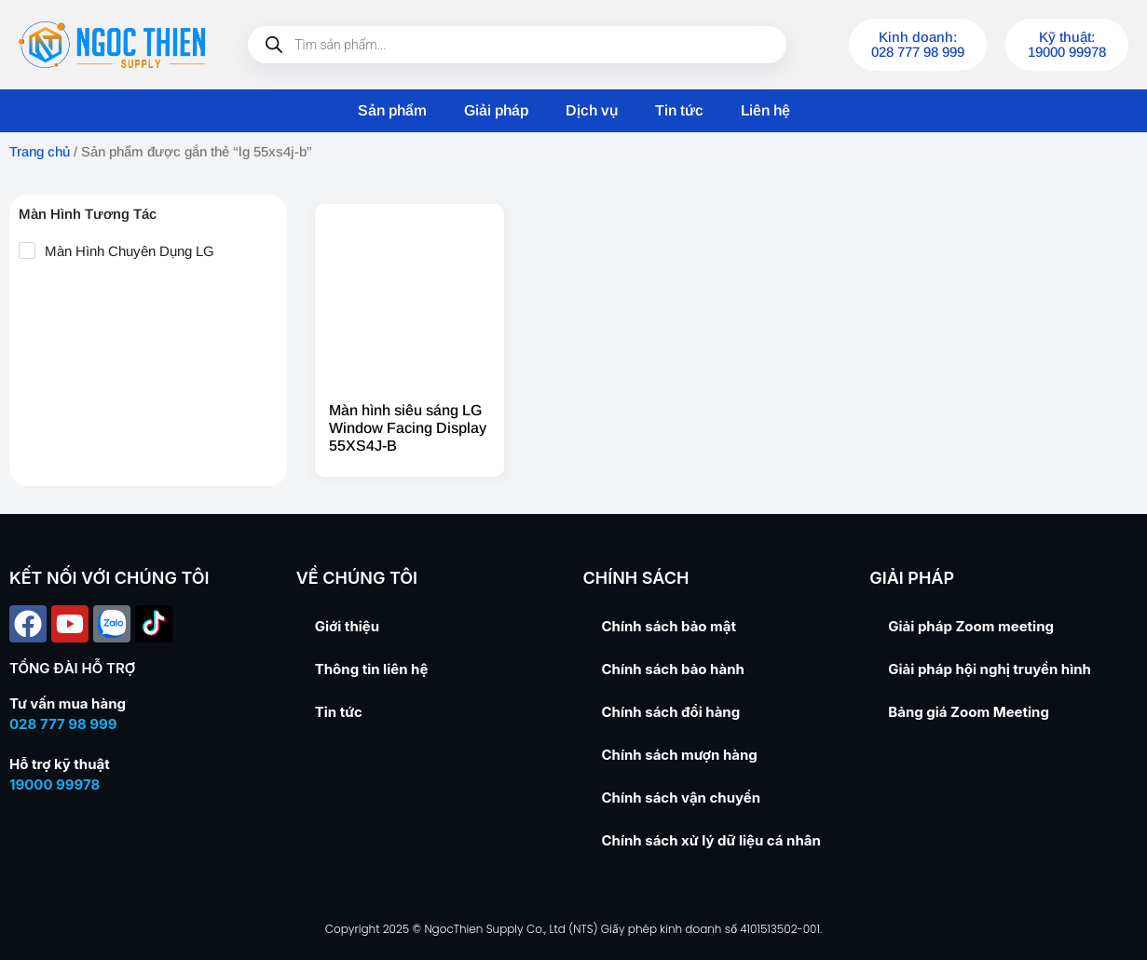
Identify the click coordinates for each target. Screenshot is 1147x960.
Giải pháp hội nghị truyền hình (989, 669)
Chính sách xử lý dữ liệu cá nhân (711, 840)
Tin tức (679, 110)
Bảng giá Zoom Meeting (968, 712)
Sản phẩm (392, 110)
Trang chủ (39, 151)
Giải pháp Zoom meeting (971, 626)
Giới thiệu (347, 626)
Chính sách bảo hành (673, 669)
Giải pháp (496, 110)
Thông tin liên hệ (372, 669)
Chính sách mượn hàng (680, 755)
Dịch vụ (592, 110)
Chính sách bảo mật (669, 626)
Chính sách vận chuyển (681, 797)
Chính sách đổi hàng (671, 712)
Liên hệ (765, 110)
